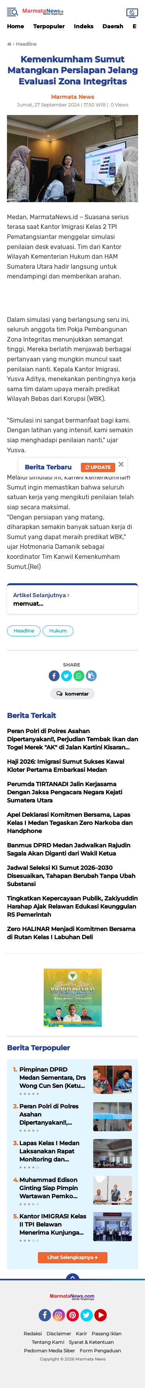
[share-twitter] (66, 675)
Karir (81, 1333)
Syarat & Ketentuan (91, 1342)
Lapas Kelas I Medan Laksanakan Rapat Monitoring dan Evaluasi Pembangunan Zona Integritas (49, 1151)
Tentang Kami (48, 1342)
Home (15, 26)
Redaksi (33, 1333)
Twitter (90, 1318)
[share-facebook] (54, 675)
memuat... (28, 603)
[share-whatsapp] (78, 675)
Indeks (83, 26)
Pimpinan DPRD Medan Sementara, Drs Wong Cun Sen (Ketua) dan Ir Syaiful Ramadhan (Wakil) (52, 1078)
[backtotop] (73, 1280)
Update (98, 467)
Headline (24, 631)
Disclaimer (58, 1333)
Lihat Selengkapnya (72, 1257)
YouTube (106, 1318)
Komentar (72, 693)
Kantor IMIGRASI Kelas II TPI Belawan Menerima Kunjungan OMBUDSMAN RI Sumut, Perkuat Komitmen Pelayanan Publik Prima (52, 1225)
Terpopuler (49, 26)
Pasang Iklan (106, 1333)
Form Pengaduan (100, 1351)
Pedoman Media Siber (49, 1351)
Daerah (112, 26)
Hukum (58, 631)
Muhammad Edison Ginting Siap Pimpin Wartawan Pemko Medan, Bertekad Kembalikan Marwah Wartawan (49, 1188)
